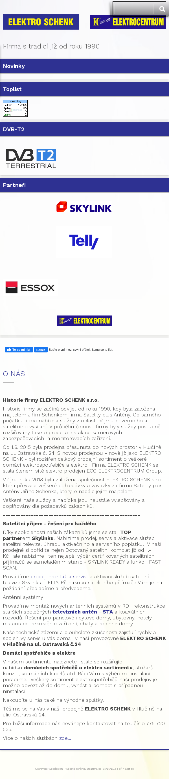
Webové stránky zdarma (81, 768)
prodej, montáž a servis (58, 576)
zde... (65, 738)
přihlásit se (126, 768)
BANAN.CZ (109, 768)
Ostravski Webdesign (49, 768)
